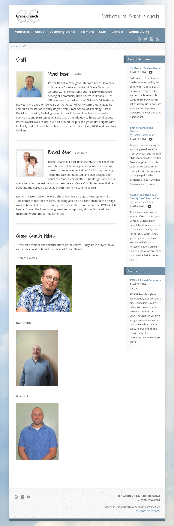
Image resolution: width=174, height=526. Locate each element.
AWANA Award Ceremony (145, 280)
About (39, 32)
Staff (102, 32)
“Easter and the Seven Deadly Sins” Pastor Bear (145, 196)
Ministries (22, 32)
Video (150, 72)
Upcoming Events (62, 32)
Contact (118, 32)
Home (14, 46)
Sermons (87, 32)
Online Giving (139, 32)
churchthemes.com (147, 511)
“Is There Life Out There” (145, 68)
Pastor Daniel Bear (143, 135)
